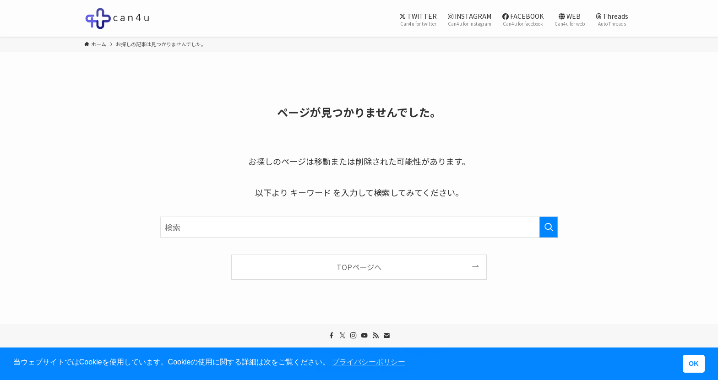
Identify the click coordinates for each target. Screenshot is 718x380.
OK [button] (694, 363)
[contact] (386, 335)
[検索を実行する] (548, 227)
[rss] (375, 335)
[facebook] (331, 335)
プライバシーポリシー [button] (368, 362)
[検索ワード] (359, 227)
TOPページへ (359, 266)
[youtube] (364, 335)
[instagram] (353, 335)
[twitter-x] (342, 335)
